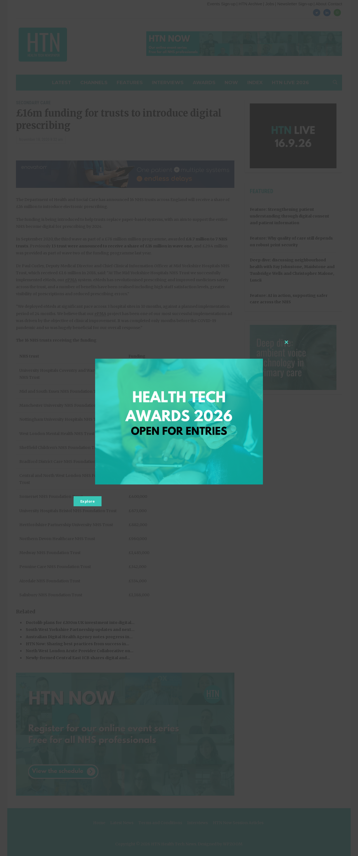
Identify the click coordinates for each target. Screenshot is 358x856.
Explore (87, 501)
